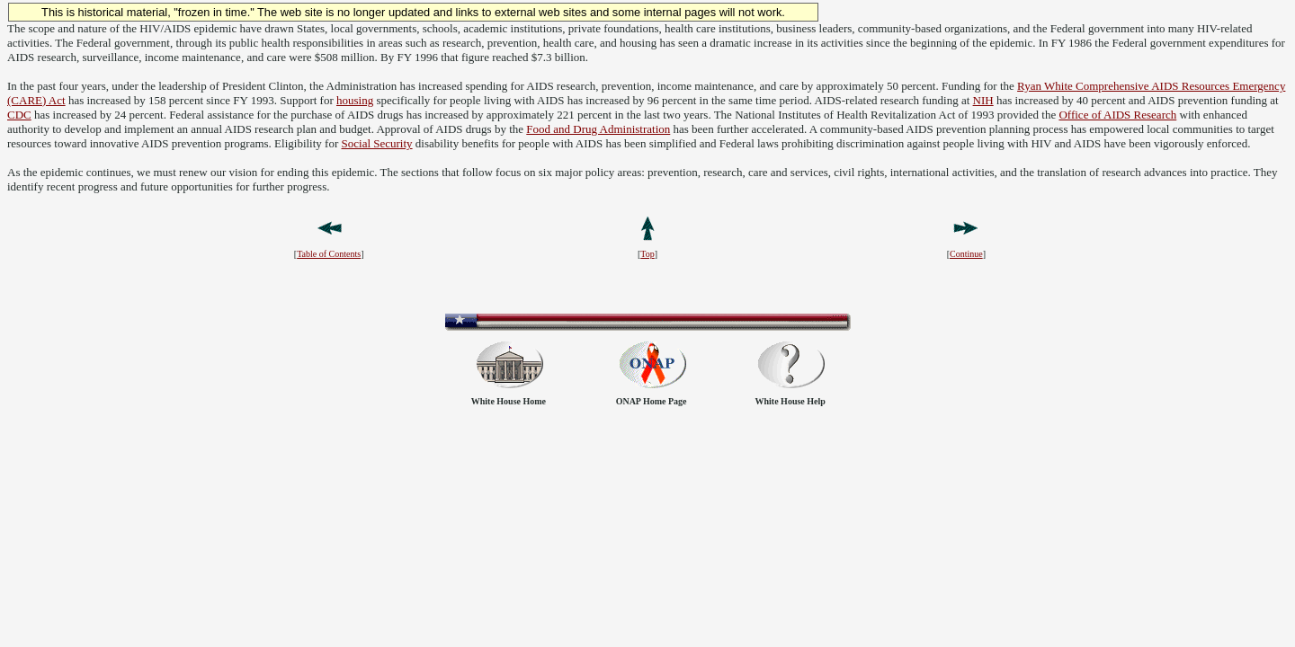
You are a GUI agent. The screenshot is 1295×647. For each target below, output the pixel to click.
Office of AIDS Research (1117, 114)
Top (647, 254)
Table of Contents (329, 254)
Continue (966, 254)
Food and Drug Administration (598, 129)
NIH (983, 100)
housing (354, 100)
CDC (19, 114)
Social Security (377, 143)
